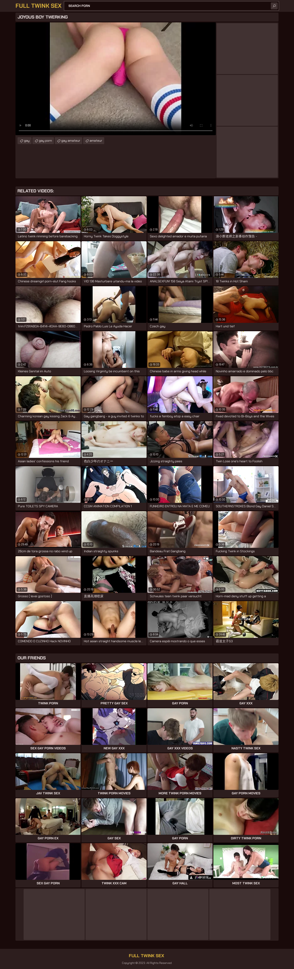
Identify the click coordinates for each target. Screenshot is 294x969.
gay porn (45, 140)
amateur (96, 140)
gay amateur (70, 140)
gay (27, 140)
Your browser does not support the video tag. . (115, 78)
